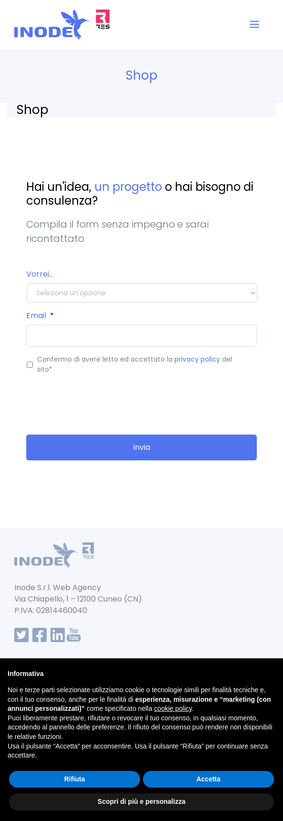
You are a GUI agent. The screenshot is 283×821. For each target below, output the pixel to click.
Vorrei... (39, 275)
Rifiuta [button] (74, 779)
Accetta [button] (208, 779)
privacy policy (197, 359)
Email (40, 316)
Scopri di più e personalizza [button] (141, 801)
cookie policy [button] (173, 708)
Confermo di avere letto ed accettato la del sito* (134, 364)
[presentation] (98, 400)
